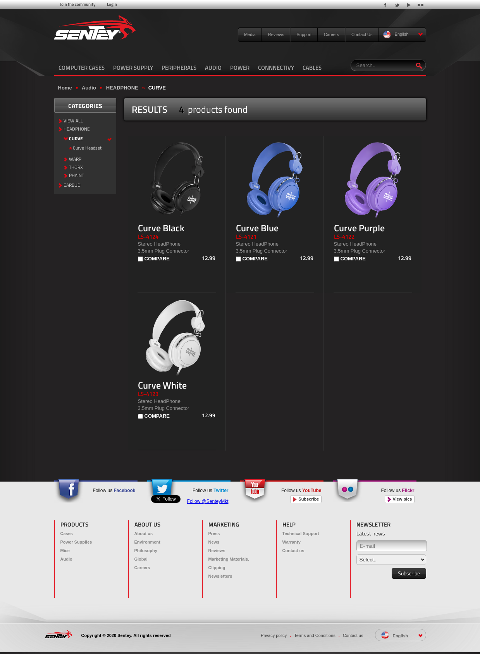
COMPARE (157, 259)
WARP (75, 159)
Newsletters (220, 576)
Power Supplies (76, 542)
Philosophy (145, 550)
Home (65, 88)
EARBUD (72, 185)
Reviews (276, 34)
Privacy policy (274, 635)
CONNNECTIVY (276, 67)
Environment (147, 542)
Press (214, 533)
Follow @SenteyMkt (208, 501)
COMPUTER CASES (81, 67)
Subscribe (305, 499)
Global (141, 559)
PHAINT (76, 175)
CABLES (312, 67)
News (214, 542)
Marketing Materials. (228, 559)
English (403, 34)
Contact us (293, 550)
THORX (76, 167)
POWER (239, 67)
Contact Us (361, 34)
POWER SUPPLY (133, 67)
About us (143, 533)
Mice (65, 550)
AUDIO (213, 67)
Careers (331, 34)
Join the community (77, 4)
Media (250, 34)
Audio (89, 88)
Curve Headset (87, 148)
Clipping (216, 567)
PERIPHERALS (179, 67)
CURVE (157, 88)
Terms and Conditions (314, 635)
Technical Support (300, 533)
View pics (399, 499)
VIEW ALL (73, 121)
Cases (66, 533)
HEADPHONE (122, 88)
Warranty (291, 542)
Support (303, 34)
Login (112, 4)
